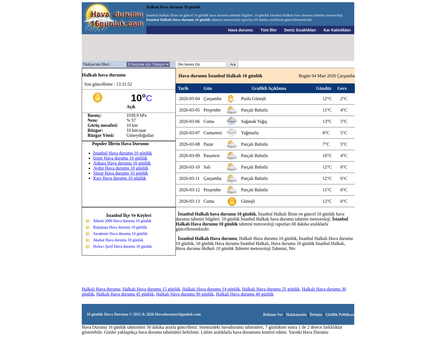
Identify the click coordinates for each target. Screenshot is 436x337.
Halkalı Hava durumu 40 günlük (245, 294)
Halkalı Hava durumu (101, 289)
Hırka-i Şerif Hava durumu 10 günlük (122, 246)
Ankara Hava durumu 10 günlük (122, 163)
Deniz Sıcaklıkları (300, 30)
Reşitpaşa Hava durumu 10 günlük (120, 227)
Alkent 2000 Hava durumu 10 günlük (122, 221)
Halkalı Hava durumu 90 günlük (185, 294)
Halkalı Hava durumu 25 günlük (271, 289)
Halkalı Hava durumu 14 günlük (211, 289)
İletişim (316, 315)
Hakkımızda (296, 315)
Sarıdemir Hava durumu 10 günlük (120, 234)
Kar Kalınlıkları (337, 30)
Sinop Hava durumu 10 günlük (120, 173)
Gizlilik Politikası (339, 315)
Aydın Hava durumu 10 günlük (120, 168)
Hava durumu (240, 30)
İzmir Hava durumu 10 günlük (120, 158)
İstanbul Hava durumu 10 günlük (122, 153)
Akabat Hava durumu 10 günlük (118, 240)
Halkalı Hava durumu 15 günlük (151, 289)
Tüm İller (269, 30)
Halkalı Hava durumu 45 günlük (125, 294)
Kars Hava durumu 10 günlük (119, 178)
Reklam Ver (273, 315)
